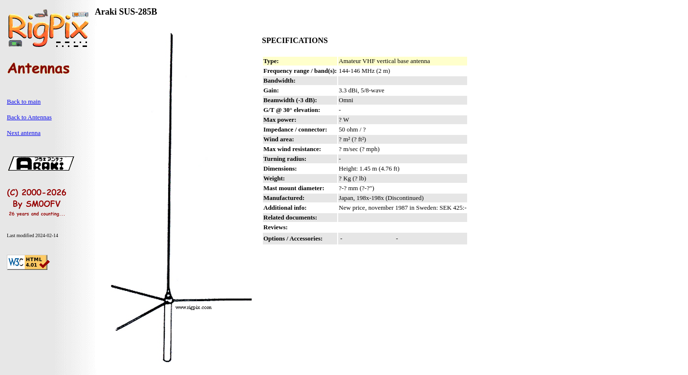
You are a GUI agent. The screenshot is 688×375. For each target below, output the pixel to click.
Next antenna (24, 132)
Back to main (24, 101)
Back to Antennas (29, 117)
